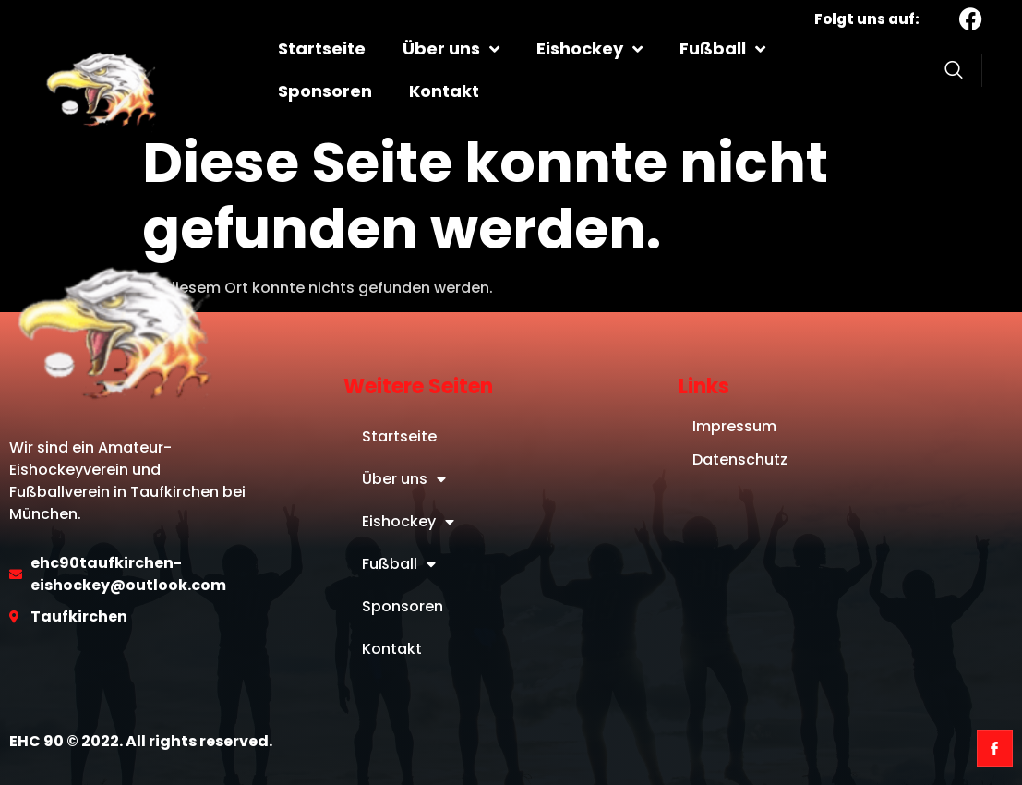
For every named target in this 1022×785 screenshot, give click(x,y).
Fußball (722, 48)
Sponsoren (325, 91)
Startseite (322, 48)
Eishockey (589, 48)
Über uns (451, 48)
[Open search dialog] (953, 72)
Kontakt (444, 91)
